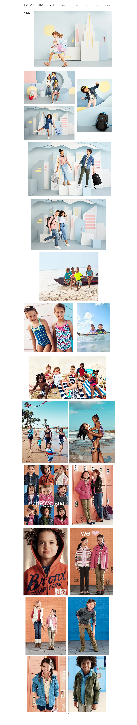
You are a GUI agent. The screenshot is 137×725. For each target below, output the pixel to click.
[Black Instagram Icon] (68, 714)
